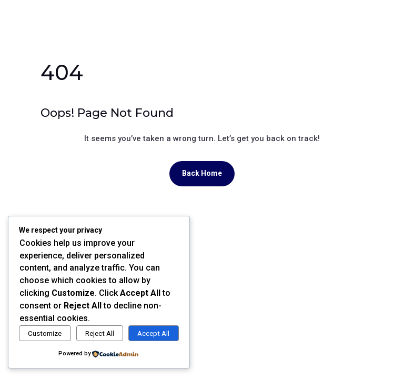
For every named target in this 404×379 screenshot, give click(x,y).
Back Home (202, 173)
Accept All (153, 333)
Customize (45, 333)
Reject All (99, 333)
